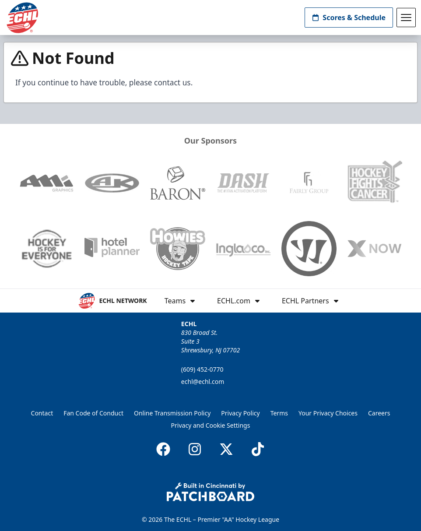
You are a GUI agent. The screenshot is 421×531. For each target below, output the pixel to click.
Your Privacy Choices (328, 413)
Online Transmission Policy (172, 413)
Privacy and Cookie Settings (210, 425)
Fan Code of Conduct (93, 413)
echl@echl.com (202, 381)
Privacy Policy (240, 413)
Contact (42, 413)
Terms (279, 413)
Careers (379, 413)
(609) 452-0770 (202, 369)
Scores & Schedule (349, 17)
